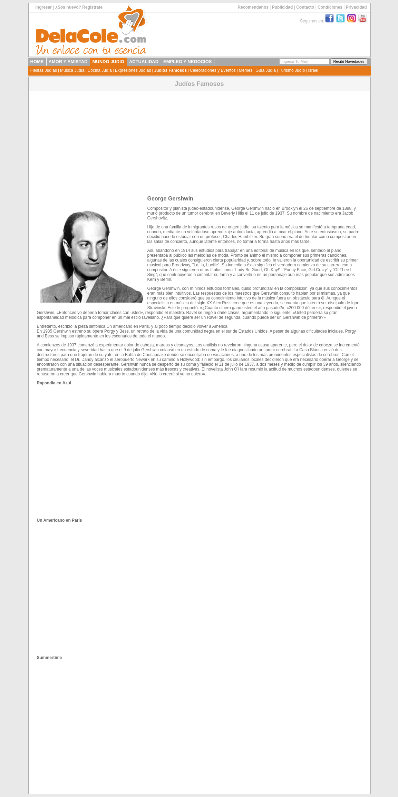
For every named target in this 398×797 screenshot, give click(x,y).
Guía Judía (265, 70)
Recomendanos (253, 7)
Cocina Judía (100, 70)
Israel (313, 70)
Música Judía (72, 70)
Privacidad (356, 7)
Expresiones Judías (133, 70)
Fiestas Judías (43, 70)
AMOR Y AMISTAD (68, 61)
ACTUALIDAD (143, 61)
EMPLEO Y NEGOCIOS (187, 61)
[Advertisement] (199, 140)
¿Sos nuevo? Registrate (79, 7)
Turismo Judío (292, 70)
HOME (37, 61)
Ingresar (44, 7)
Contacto (305, 7)
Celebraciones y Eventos (213, 70)
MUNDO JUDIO (108, 61)
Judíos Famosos (170, 70)
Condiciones (330, 7)
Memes (245, 70)
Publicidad (282, 7)
